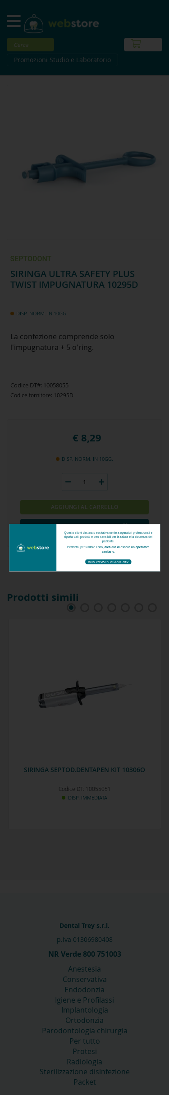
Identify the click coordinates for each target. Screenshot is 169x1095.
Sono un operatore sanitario (108, 561)
